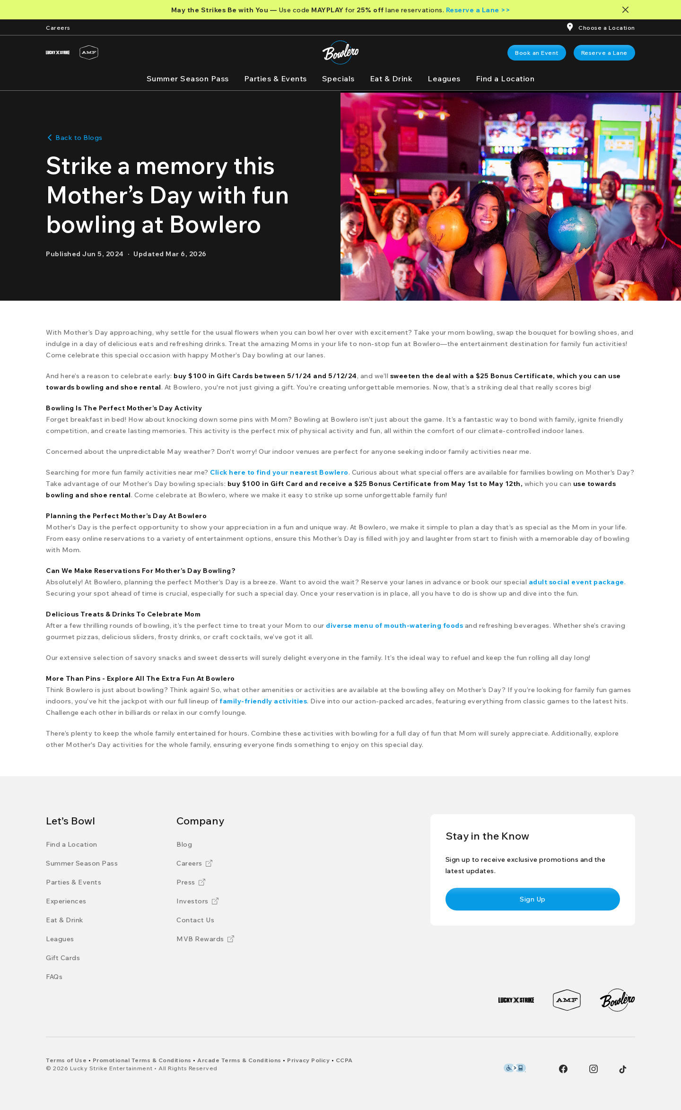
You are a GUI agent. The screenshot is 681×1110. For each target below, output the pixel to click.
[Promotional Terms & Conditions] (142, 1060)
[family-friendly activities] (263, 701)
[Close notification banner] (627, 10)
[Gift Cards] (63, 957)
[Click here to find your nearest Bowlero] (279, 472)
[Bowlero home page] (340, 52)
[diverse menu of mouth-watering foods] (394, 625)
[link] (536, 53)
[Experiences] (66, 901)
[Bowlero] (617, 1000)
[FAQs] (54, 976)
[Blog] (184, 844)
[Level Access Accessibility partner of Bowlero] (514, 1068)
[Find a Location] (505, 78)
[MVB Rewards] (205, 939)
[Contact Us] (195, 920)
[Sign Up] (532, 899)
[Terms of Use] (66, 1060)
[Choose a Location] (606, 27)
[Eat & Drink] (391, 78)
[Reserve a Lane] (604, 53)
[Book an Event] (536, 53)
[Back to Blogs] (74, 137)
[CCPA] (344, 1060)
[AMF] (89, 52)
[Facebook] (563, 1069)
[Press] (190, 882)
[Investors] (197, 901)
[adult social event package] (576, 582)
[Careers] (58, 27)
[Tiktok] (623, 1069)
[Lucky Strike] (58, 52)
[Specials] (338, 78)
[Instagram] (593, 1069)
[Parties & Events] (275, 78)
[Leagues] (444, 78)
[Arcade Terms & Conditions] (239, 1060)
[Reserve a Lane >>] (478, 10)
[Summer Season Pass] (188, 78)
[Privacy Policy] (308, 1060)
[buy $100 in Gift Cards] (213, 376)
